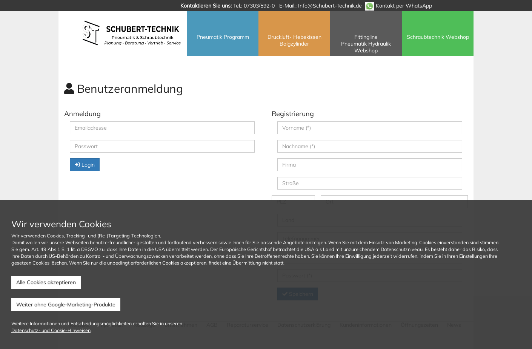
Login (85, 164)
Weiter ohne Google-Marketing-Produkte (65, 304)
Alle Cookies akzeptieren (46, 282)
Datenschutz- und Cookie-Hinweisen (51, 330)
